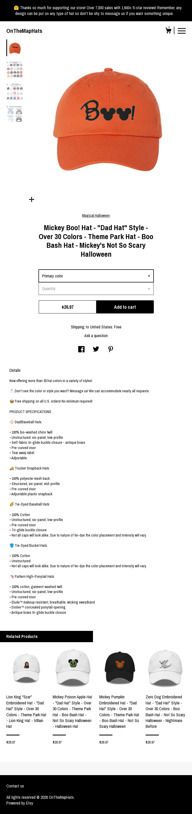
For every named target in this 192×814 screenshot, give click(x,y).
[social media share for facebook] (81, 350)
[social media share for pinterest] (110, 350)
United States (101, 327)
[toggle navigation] (182, 30)
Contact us (15, 786)
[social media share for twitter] (96, 350)
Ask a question (96, 335)
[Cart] (168, 31)
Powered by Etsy (19, 803)
